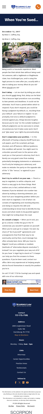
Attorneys (21, 355)
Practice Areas (21, 363)
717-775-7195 (21, 315)
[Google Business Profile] (23, 382)
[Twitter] (19, 382)
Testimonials (21, 368)
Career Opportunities (21, 359)
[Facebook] (15, 382)
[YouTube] (27, 382)
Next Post (34, 290)
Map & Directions (21, 335)
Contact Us (21, 372)
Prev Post (9, 290)
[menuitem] (11, 406)
